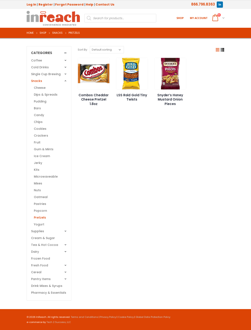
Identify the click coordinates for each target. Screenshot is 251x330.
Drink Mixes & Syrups (46, 286)
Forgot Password (69, 4)
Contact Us (105, 4)
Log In (31, 4)
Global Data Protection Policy (153, 317)
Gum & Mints (43, 149)
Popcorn (40, 211)
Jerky (38, 163)
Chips (38, 122)
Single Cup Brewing (46, 74)
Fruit (37, 142)
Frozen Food (40, 258)
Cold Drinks (40, 67)
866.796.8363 (203, 4)
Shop (180, 18)
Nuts (37, 190)
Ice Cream (42, 156)
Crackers (41, 135)
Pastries (40, 204)
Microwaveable (46, 176)
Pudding (40, 101)
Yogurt (39, 224)
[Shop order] (107, 49)
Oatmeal (41, 197)
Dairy (35, 252)
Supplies (37, 231)
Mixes (38, 183)
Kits (36, 170)
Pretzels (40, 217)
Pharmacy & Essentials (48, 293)
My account (199, 18)
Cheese (40, 88)
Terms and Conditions (84, 317)
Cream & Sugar (43, 238)
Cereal (36, 272)
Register (46, 4)
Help (89, 4)
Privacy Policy (108, 317)
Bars (37, 108)
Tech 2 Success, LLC (58, 322)
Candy (39, 115)
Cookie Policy (126, 317)
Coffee (36, 60)
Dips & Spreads (45, 94)
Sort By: (83, 50)
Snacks (36, 81)
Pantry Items (41, 279)
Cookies (40, 129)
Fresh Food (39, 265)
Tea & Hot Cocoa (44, 245)
